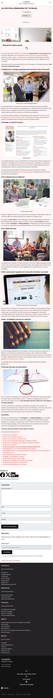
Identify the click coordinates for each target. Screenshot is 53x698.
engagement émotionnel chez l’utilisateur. (12, 359)
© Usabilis (3, 694)
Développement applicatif (8, 584)
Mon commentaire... (6, 488)
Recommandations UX (7, 645)
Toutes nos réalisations (7, 591)
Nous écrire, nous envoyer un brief (26, 674)
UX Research (4, 576)
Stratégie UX (4, 572)
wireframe (27, 310)
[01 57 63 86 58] (26, 676)
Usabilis (5, 659)
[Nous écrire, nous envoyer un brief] (26, 671)
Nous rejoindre (5, 628)
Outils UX (3, 647)
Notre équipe (4, 624)
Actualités (4, 643)
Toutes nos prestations (7, 569)
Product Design (5, 578)
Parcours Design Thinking (8, 615)
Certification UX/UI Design (8, 609)
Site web (3, 519)
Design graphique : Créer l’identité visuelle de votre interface (19, 448)
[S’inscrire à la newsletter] (26, 682)
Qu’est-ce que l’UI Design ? (10, 444)
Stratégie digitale (6, 574)
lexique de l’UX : (15, 432)
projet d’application (30, 55)
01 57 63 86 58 (26, 679)
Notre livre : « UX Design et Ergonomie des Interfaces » (16, 630)
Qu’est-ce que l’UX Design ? (10, 435)
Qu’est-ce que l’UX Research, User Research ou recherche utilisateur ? (22, 442)
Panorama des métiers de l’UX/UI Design (14, 458)
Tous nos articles (5, 639)
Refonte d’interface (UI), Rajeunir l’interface (15, 454)
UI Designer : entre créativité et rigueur (13, 456)
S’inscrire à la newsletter (26, 684)
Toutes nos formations (7, 606)
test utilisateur (17, 117)
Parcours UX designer (7, 611)
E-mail (3, 513)
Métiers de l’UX (5, 650)
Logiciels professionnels (7, 599)
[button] (2, 476)
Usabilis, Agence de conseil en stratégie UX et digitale (16, 622)
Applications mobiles (7, 595)
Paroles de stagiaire (6, 648)
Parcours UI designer (6, 613)
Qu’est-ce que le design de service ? (12, 437)
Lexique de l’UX (5, 652)
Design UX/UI (4, 582)
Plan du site (11, 694)
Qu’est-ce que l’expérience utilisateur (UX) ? (15, 439)
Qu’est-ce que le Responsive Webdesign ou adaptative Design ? (20, 441)
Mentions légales (27, 694)
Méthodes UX (26, 15)
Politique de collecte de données (10, 560)
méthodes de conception (20, 53)
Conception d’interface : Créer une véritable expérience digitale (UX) (21, 446)
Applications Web (6, 597)
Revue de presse (5, 632)
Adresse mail (5, 543)
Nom (3, 507)
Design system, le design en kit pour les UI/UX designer (18, 460)
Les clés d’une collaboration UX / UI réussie (14, 464)
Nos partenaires (5, 626)
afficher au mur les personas (22, 172)
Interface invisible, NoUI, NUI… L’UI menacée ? (15, 462)
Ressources (18, 694)
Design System (5, 580)
